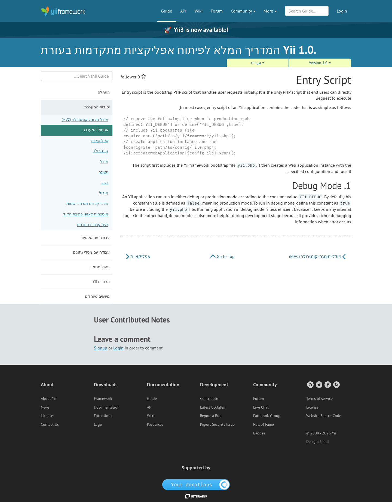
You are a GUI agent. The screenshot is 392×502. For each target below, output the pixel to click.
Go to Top (222, 256)
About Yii (48, 398)
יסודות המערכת (97, 107)
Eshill (324, 441)
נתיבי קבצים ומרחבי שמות (87, 203)
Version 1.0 (320, 62)
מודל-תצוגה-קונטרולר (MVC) (85, 119)
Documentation (107, 407)
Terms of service (319, 398)
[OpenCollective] (196, 484)
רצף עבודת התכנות (92, 224)
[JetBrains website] (196, 495)
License (47, 415)
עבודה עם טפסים (96, 237)
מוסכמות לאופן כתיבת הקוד (85, 214)
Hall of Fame (263, 424)
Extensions (103, 415)
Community (243, 11)
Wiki (199, 11)
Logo (98, 424)
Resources (155, 424)
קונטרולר (100, 150)
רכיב (104, 182)
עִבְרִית (257, 62)
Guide (166, 11)
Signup (100, 348)
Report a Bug (211, 415)
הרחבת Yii (101, 281)
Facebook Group (266, 415)
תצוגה (103, 172)
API (183, 11)
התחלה (104, 92)
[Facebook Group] (327, 384)
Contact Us (50, 424)
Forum (217, 11)
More (270, 11)
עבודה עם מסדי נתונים (91, 252)
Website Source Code (323, 415)
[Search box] (76, 76)
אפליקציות (99, 140)
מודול (103, 193)
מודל (104, 161)
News (45, 407)
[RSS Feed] (336, 384)
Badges (259, 433)
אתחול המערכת (95, 129)
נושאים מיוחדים (97, 296)
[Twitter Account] (318, 384)
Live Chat (261, 407)
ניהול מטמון (100, 266)
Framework (103, 398)
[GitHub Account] (310, 384)
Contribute (209, 398)
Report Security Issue (217, 424)
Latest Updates (212, 407)
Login (342, 11)
